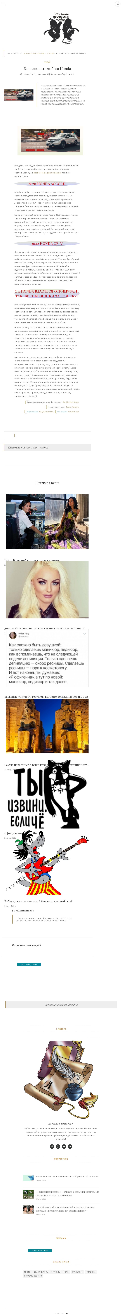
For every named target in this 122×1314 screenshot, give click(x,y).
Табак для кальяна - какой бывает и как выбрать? (39, 901)
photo (27, 1272)
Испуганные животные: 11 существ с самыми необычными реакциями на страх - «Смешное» (67, 1193)
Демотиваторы (41, 1272)
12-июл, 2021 (28, 74)
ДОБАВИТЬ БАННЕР (29, 964)
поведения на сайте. (46, 412)
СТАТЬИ (50, 53)
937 (73, 74)
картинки (90, 1272)
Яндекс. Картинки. (72, 407)
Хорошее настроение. (34, 53)
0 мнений (44, 74)
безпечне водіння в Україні (47, 172)
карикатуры (77, 1272)
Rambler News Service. (71, 402)
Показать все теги (33, 1276)
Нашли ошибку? (58, 74)
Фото (66, 1272)
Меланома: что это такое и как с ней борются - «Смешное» (67, 1176)
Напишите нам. (73, 412)
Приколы (55, 1272)
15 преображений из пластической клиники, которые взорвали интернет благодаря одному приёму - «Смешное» (65, 1209)
